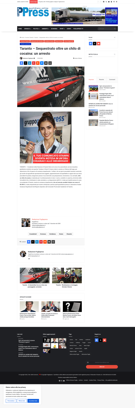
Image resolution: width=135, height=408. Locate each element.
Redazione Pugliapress (28, 58)
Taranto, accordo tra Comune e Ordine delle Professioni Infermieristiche (49, 315)
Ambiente (45, 28)
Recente (101, 79)
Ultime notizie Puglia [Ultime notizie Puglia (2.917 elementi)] (74, 354)
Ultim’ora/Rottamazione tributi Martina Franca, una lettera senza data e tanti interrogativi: (72, 315)
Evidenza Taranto (49, 41)
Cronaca (27, 28)
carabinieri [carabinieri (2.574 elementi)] (87, 339)
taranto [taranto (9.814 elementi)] (80, 351)
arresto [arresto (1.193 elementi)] (71, 339)
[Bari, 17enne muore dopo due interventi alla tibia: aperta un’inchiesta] (46, 345)
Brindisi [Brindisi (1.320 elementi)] (81, 339)
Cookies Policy (92, 380)
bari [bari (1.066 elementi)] (76, 339)
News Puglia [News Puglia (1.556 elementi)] (87, 345)
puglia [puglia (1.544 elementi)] (85, 348)
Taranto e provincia (25, 44)
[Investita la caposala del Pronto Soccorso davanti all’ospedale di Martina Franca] (93, 112)
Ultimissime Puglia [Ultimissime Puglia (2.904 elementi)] (86, 354)
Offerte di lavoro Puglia (71, 380)
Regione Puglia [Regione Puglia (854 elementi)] (73, 351)
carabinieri (33, 234)
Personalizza (10, 401)
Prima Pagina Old (68, 41)
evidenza (53, 234)
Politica (35, 28)
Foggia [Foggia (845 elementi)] (83, 342)
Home (20, 28)
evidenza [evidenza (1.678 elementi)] (78, 342)
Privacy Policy (100, 380)
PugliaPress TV (78, 28)
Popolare (91, 79)
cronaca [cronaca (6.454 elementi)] (71, 342)
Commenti (112, 79)
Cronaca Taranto (29, 37)
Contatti (86, 380)
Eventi (69, 28)
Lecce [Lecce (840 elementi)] (89, 342)
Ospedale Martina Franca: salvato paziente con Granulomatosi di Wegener (106, 122)
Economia (54, 28)
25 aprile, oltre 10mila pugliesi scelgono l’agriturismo (51, 1)
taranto (69, 234)
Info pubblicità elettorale (111, 380)
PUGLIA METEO (102, 64)
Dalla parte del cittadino (37, 41)
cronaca (43, 234)
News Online (59, 41)
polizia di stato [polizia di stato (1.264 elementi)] (78, 348)
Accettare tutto (33, 401)
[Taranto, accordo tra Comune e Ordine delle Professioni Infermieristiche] (50, 306)
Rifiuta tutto (22, 401)
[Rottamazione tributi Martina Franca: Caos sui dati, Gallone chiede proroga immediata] (29, 306)
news (61, 234)
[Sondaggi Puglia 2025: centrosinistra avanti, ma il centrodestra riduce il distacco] (93, 96)
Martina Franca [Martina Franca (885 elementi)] (73, 345)
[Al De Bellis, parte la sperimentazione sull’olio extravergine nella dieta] (54, 345)
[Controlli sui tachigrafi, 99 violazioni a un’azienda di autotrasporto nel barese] (62, 345)
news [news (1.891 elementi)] (80, 345)
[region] (22, 394)
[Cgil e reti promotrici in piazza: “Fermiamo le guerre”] (93, 88)
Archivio (81, 380)
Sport (62, 28)
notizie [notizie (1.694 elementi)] (71, 348)
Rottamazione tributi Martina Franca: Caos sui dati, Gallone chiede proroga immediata (28, 315)
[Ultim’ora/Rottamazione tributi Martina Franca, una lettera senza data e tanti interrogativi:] (72, 306)
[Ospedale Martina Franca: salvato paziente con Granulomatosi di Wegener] (93, 122)
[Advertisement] (51, 204)
